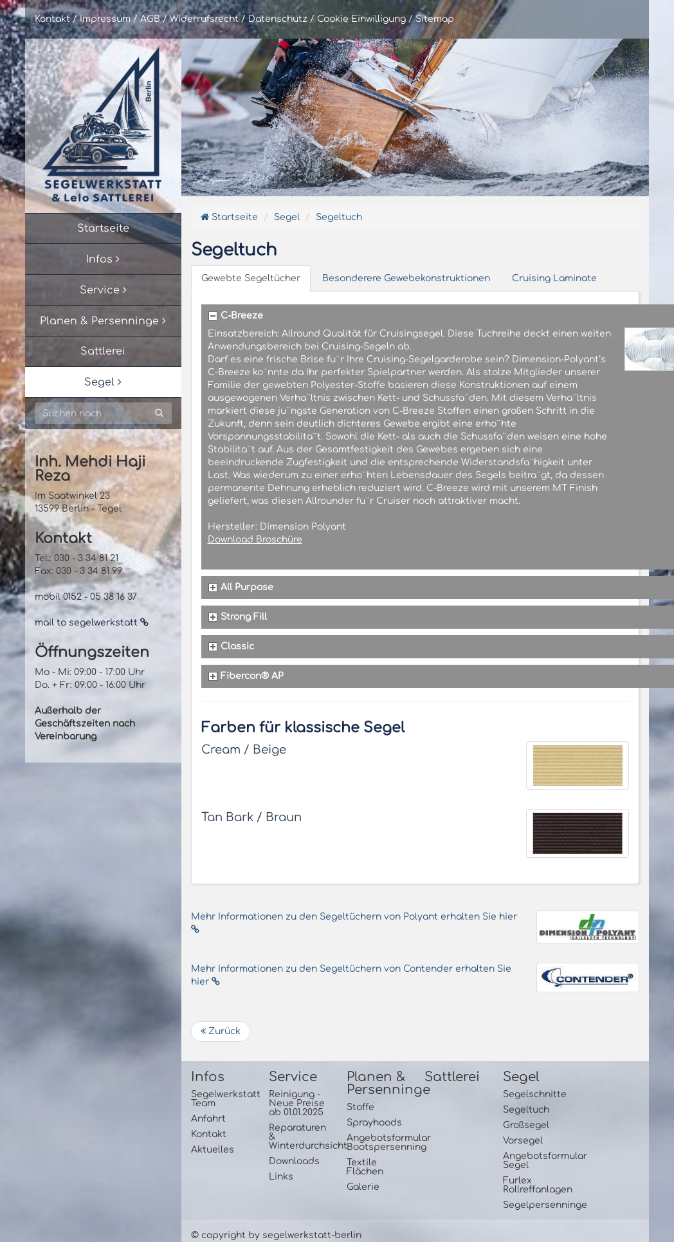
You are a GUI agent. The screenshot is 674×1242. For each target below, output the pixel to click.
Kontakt (52, 19)
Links (281, 1177)
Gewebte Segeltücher (250, 278)
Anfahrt (208, 1119)
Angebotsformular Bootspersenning (376, 1142)
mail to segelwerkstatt (92, 622)
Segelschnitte (532, 1094)
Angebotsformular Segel (532, 1160)
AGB (150, 19)
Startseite (229, 217)
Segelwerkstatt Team (220, 1098)
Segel (287, 217)
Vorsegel (523, 1140)
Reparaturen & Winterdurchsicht (298, 1137)
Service (293, 1077)
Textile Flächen (365, 1167)
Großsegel (526, 1125)
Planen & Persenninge (376, 1084)
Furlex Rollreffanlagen (532, 1185)
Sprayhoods (374, 1122)
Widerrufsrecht (204, 19)
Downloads (294, 1161)
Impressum (105, 19)
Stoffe (360, 1107)
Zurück (221, 1031)
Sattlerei (452, 1077)
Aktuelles (212, 1149)
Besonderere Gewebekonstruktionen (406, 278)
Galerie (363, 1187)
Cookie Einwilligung (361, 19)
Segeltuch (339, 217)
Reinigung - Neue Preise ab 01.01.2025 (297, 1103)
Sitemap (434, 19)
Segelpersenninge (532, 1205)
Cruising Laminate (554, 278)
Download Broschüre (255, 539)
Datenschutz (277, 19)
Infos (207, 1077)
